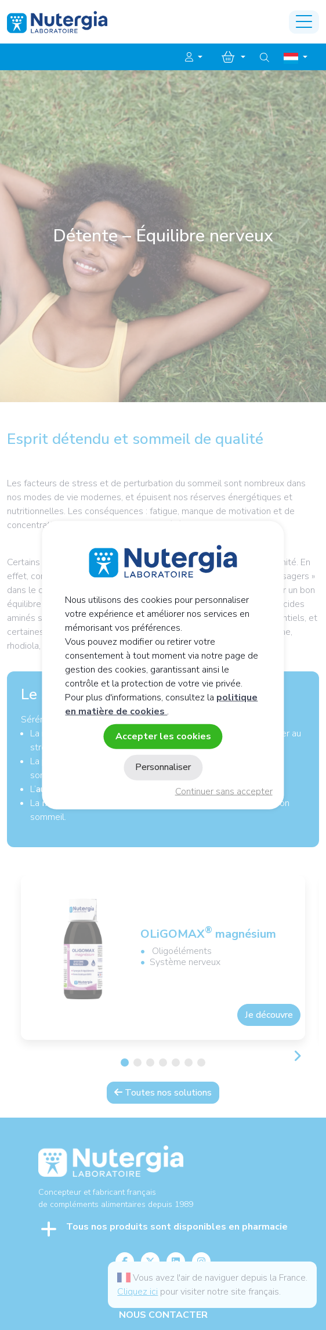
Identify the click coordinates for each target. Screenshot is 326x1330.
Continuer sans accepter (224, 791)
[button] (194, 57)
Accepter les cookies (163, 736)
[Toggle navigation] (304, 22)
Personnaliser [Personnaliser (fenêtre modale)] (163, 767)
